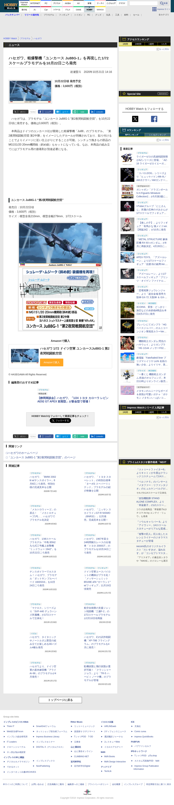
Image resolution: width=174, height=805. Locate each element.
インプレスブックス (45, 761)
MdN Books (109, 756)
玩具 (108, 15)
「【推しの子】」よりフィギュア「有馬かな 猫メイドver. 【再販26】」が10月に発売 (152, 226)
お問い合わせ (37, 784)
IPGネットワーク (139, 751)
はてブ (65, 112)
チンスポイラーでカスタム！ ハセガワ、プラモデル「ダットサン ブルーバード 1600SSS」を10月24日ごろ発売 (43, 578)
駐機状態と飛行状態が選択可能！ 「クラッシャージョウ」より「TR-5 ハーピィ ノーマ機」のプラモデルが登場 (97, 673)
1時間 (125, 44)
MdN (103, 752)
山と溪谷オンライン (83, 751)
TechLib (107, 771)
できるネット (13, 767)
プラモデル (49, 15)
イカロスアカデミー (113, 747)
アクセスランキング (138, 39)
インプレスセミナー (45, 742)
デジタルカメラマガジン (18, 761)
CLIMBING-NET (81, 756)
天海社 (138, 726)
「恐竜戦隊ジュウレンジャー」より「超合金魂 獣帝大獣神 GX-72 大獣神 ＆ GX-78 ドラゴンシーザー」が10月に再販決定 (152, 297)
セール (136, 15)
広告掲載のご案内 (55, 784)
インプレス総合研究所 (17, 736)
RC (88, 15)
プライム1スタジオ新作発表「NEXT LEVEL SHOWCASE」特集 (146, 463)
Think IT (10, 726)
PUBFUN (135, 742)
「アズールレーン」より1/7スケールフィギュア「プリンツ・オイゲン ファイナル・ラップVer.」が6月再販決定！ (152, 280)
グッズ (98, 15)
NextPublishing (43, 766)
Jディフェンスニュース (115, 731)
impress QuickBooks (144, 736)
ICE (133, 722)
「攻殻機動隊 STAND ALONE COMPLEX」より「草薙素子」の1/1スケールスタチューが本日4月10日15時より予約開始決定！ (151, 505)
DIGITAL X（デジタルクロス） (50, 747)
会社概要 (116, 784)
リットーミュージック (84, 726)
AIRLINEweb (110, 726)
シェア (48, 112)
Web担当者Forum (15, 731)
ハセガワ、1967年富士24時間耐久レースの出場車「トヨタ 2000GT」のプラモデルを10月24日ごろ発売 (97, 545)
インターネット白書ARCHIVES (21, 772)
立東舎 (77, 742)
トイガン (78, 15)
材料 (126, 15)
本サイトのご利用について (15, 784)
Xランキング (134, 130)
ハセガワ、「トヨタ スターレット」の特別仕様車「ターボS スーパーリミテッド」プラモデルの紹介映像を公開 (97, 483)
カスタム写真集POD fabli (147, 761)
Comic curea (140, 731)
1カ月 (164, 44)
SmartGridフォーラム (46, 726)
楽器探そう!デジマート (84, 731)
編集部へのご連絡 (76, 784)
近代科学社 (76, 761)
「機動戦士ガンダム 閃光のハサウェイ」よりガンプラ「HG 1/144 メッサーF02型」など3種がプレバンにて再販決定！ (151, 348)
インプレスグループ (133, 784)
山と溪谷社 (76, 747)
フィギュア (64, 15)
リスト (33, 112)
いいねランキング (157, 135)
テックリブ (106, 767)
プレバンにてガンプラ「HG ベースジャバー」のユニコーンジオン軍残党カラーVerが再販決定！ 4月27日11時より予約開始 (152, 331)
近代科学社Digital (82, 766)
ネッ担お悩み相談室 (16, 752)
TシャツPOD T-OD (83, 736)
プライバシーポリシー (98, 784)
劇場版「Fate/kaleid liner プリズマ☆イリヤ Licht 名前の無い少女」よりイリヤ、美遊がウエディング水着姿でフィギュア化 (152, 364)
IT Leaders (12, 742)
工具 (117, 15)
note (82, 112)
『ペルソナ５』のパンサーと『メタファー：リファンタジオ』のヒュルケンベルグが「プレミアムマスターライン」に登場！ (152, 488)
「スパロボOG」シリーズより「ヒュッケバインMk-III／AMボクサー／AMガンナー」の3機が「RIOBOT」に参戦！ (152, 180)
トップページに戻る (60, 699)
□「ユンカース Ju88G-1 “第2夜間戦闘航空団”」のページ (41, 457)
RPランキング (131, 135)
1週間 (151, 44)
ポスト (23, 112)
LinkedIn (99, 112)
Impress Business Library (47, 736)
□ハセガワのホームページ (22, 452)
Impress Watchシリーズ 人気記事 (145, 407)
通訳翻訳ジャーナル (113, 736)
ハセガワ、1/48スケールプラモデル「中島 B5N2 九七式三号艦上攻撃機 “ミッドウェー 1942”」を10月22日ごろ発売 (43, 545)
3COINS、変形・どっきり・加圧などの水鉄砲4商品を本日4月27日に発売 (151, 310)
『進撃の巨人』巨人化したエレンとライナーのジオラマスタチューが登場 (152, 537)
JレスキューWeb (112, 742)
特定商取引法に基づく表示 (158, 784)
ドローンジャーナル (16, 747)
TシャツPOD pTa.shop (146, 755)
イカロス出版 (107, 722)
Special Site (134, 94)
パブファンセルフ (143, 746)
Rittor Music (77, 722)
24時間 (138, 44)
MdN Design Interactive (115, 761)
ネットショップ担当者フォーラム (51, 731)
